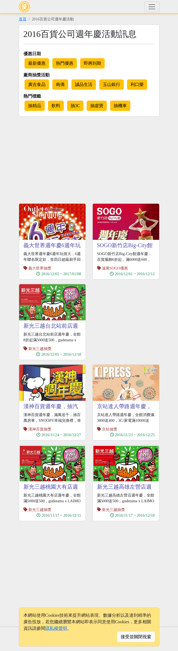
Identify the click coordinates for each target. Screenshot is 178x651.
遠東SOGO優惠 (115, 268)
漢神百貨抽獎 (39, 429)
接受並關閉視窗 (136, 636)
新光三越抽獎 (39, 348)
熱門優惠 (64, 63)
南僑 (60, 84)
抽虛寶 (96, 105)
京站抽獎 (109, 429)
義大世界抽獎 (39, 268)
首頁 (22, 19)
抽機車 (120, 105)
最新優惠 (37, 63)
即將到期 (92, 63)
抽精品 (34, 105)
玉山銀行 (111, 84)
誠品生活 (83, 84)
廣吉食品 (37, 84)
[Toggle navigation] (151, 6)
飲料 (56, 105)
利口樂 (137, 84)
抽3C (75, 105)
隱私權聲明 (56, 628)
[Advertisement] (64, 159)
